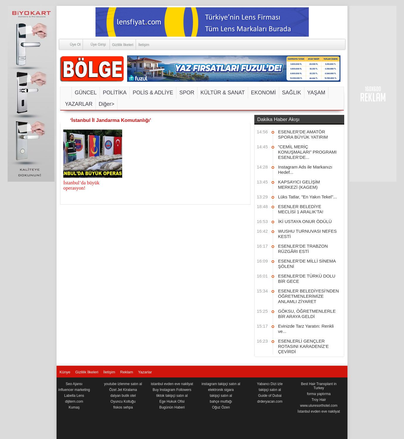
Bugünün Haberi (172, 407)
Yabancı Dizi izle (270, 384)
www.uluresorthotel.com (318, 406)
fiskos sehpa (123, 407)
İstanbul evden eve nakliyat (319, 411)
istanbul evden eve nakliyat (172, 384)
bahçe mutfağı (221, 401)
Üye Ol (70, 44)
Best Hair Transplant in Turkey (318, 386)
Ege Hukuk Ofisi (172, 401)
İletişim (143, 45)
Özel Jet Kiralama (123, 390)
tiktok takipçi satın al (171, 396)
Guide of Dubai (270, 396)
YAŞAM (316, 93)
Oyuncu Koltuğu (122, 401)
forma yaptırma (319, 394)
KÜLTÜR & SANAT (222, 93)
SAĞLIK (291, 93)
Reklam (126, 372)
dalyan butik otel (123, 396)
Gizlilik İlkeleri (123, 45)
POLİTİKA (115, 93)
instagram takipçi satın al (221, 384)
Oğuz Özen (221, 407)
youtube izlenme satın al (123, 384)
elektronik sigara (220, 390)
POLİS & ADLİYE (153, 93)
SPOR (186, 93)
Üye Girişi (94, 44)
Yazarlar (145, 372)
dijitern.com (74, 401)
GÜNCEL (86, 93)
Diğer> (107, 104)
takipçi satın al (221, 396)
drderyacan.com (269, 401)
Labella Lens (74, 396)
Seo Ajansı (74, 384)
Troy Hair (319, 400)
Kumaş (74, 407)
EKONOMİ (263, 93)
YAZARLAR (79, 104)
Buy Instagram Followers (172, 390)
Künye (64, 372)
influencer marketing (74, 390)
